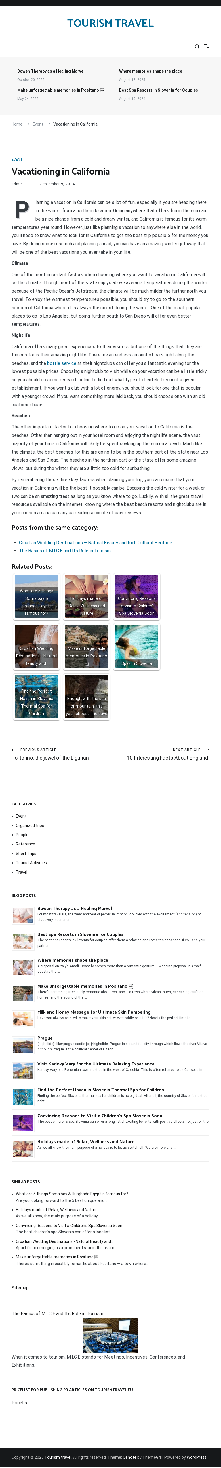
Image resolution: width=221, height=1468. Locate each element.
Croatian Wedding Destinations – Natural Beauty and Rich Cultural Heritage (95, 542)
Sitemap (20, 1289)
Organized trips (30, 826)
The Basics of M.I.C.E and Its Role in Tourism (65, 550)
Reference (25, 845)
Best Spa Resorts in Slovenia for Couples (158, 90)
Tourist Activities (31, 864)
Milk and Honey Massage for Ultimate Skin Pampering (94, 1013)
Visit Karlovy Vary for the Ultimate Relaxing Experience (96, 1065)
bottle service (61, 363)
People (22, 836)
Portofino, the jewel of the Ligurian (61, 755)
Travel (21, 873)
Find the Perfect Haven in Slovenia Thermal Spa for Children (100, 1091)
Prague (45, 1039)
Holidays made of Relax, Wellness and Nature (85, 1143)
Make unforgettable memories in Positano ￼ (60, 90)
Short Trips (26, 854)
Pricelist (20, 1404)
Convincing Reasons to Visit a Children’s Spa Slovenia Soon (99, 1117)
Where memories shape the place (150, 71)
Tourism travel (110, 24)
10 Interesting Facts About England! (159, 755)
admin (17, 184)
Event (17, 160)
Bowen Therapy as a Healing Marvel (51, 71)
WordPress (197, 1458)
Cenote (129, 1458)
